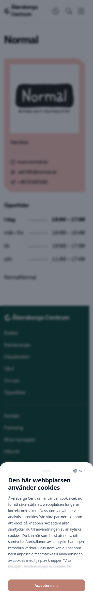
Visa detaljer (46, 584)
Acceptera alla (46, 554)
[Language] (80, 439)
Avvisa (46, 569)
